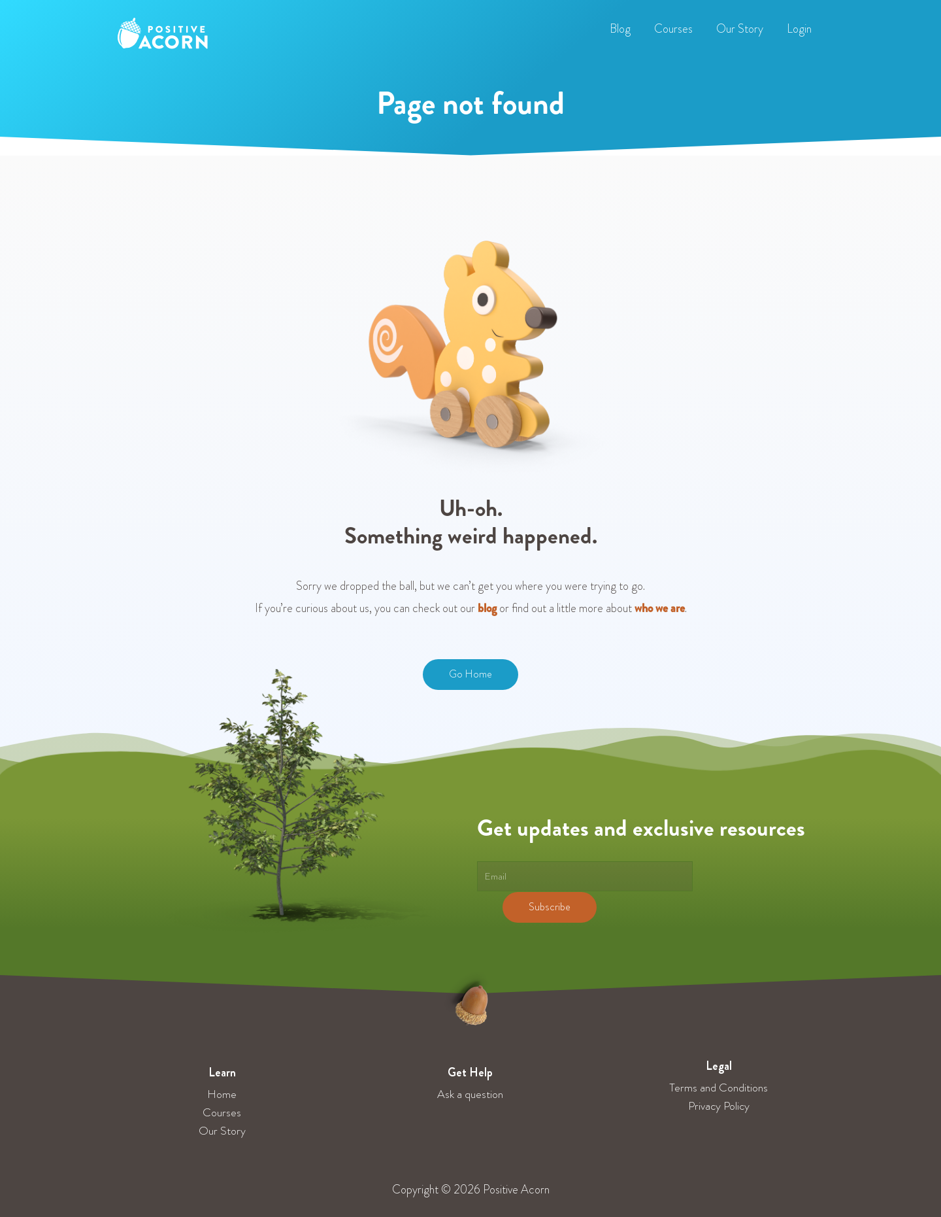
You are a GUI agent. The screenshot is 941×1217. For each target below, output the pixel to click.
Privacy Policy (719, 1105)
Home (222, 1094)
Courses (222, 1112)
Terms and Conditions (718, 1087)
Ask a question (470, 1094)
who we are (660, 608)
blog (487, 608)
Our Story (222, 1130)
